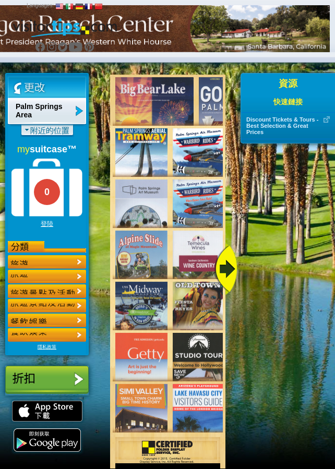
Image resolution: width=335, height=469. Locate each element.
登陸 (47, 223)
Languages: (40, 5)
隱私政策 (47, 347)
